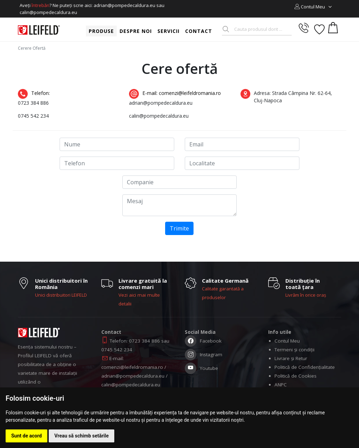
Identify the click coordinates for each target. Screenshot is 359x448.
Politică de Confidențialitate (305, 367)
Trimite (179, 228)
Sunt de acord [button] (26, 436)
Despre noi (136, 31)
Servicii (168, 31)
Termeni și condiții (294, 349)
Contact (198, 31)
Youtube (201, 369)
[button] (313, 7)
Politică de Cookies (296, 376)
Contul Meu (287, 341)
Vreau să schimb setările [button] (81, 436)
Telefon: (34, 94)
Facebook (203, 342)
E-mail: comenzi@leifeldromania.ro (175, 94)
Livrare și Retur (291, 358)
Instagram (203, 355)
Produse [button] (101, 31)
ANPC (281, 384)
